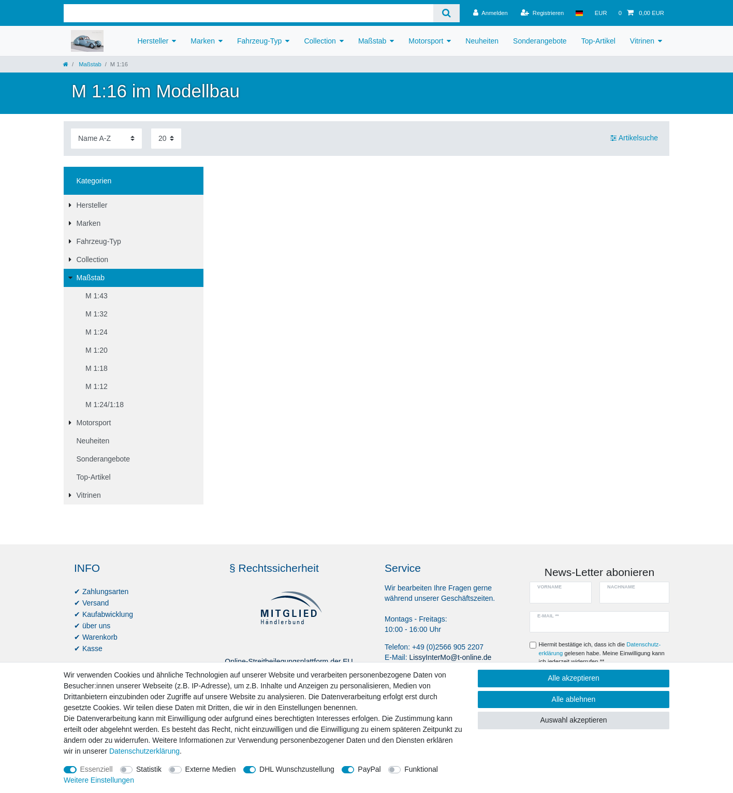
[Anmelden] (490, 13)
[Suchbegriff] (248, 13)
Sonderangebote (540, 41)
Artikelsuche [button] (634, 138)
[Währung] (601, 13)
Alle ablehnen (574, 699)
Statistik (149, 769)
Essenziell (96, 769)
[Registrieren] (542, 13)
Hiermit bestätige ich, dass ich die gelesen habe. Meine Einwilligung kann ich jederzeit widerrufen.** (602, 653)
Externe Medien (210, 769)
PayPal (369, 769)
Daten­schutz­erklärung (144, 751)
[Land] (579, 13)
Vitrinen (642, 41)
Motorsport (425, 41)
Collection (319, 41)
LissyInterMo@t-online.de (450, 657)
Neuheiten (482, 41)
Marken (202, 41)
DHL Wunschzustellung (296, 769)
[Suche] (446, 13)
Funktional (421, 769)
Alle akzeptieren (573, 678)
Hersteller (152, 41)
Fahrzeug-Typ (259, 41)
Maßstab (372, 41)
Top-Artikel (598, 41)
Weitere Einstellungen (99, 780)
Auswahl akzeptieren (573, 720)
